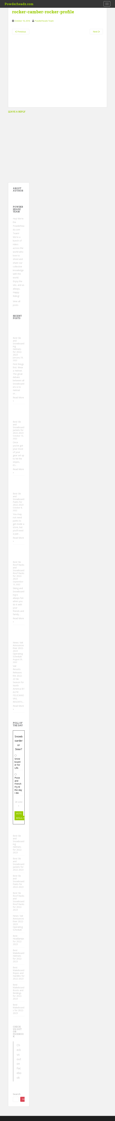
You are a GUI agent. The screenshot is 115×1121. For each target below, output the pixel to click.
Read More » (18, 399)
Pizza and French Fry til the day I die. (18, 785)
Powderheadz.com (19, 4)
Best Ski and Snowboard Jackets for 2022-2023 (18, 427)
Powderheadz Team (44, 20)
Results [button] (20, 818)
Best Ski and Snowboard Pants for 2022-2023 (18, 499)
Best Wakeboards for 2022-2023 (18, 1009)
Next (96, 31)
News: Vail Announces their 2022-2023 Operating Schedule (18, 649)
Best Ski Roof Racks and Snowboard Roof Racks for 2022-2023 (18, 570)
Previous (20, 31)
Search (16, 1094)
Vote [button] (19, 813)
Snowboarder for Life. (17, 763)
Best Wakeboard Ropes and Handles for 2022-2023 (18, 973)
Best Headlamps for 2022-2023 (18, 940)
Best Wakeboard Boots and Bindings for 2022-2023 (18, 991)
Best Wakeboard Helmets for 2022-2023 (18, 956)
